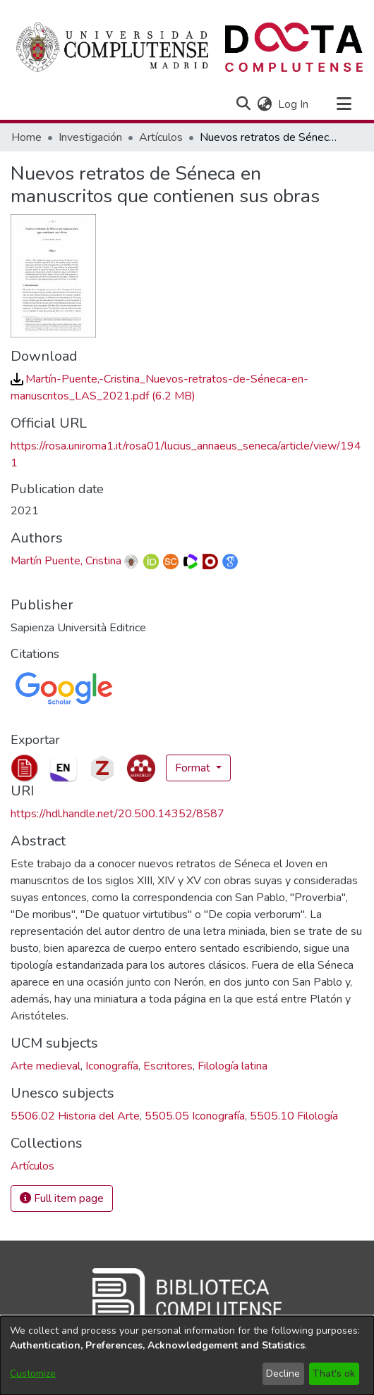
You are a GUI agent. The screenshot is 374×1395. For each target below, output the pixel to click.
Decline (283, 1373)
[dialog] (187, 1355)
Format (194, 768)
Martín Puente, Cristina (66, 561)
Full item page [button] (62, 1198)
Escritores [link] (168, 1066)
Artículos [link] (161, 137)
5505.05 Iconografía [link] (195, 1116)
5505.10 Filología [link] (294, 1116)
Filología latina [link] (232, 1066)
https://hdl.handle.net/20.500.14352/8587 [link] (117, 814)
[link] (32, 1166)
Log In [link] (294, 104)
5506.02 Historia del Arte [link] (75, 1116)
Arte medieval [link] (45, 1066)
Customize (33, 1373)
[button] (243, 104)
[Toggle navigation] (343, 104)
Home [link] (26, 137)
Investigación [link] (90, 137)
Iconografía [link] (111, 1066)
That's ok (334, 1373)
